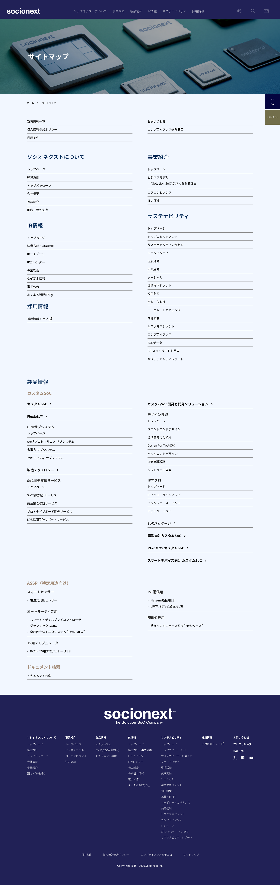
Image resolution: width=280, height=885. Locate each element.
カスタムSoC (37, 404)
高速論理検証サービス (42, 503)
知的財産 (154, 293)
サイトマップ (191, 854)
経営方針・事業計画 (40, 246)
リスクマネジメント (161, 326)
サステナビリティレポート (165, 359)
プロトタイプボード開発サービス (49, 511)
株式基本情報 (36, 278)
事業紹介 (119, 11)
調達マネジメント (160, 285)
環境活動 (154, 261)
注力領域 (154, 201)
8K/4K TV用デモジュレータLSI (50, 651)
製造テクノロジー (40, 470)
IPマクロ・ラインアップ (164, 495)
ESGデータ (155, 343)
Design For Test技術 (161, 445)
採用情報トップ (39, 319)
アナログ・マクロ (160, 511)
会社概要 (33, 193)
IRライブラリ (36, 254)
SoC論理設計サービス (42, 495)
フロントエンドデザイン (164, 429)
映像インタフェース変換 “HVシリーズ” (177, 625)
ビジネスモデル (158, 177)
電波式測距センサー (43, 600)
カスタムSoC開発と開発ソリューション (178, 404)
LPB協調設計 (156, 462)
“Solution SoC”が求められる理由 (173, 183)
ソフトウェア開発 (160, 470)
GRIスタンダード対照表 (164, 351)
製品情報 (136, 11)
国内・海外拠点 (37, 210)
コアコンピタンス (160, 192)
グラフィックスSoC (43, 625)
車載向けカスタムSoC (164, 535)
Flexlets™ (35, 416)
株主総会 (33, 270)
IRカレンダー (36, 262)
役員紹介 (33, 202)
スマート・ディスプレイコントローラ (55, 619)
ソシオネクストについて (90, 11)
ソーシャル (155, 277)
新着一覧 (238, 751)
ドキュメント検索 (39, 675)
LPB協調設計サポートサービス (48, 519)
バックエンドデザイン (163, 453)
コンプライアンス (159, 334)
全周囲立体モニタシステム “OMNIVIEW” (57, 632)
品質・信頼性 (157, 302)
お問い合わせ (157, 121)
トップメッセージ (39, 185)
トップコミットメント (163, 236)
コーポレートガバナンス (164, 310)
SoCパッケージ (159, 523)
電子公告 (33, 286)
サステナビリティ (174, 11)
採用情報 (198, 11)
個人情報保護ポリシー (42, 129)
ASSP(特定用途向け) (107, 750)
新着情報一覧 (36, 121)
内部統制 (154, 318)
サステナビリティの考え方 (165, 245)
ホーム (30, 102)
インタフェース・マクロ (164, 503)
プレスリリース (242, 744)
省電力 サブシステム (41, 449)
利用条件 (33, 138)
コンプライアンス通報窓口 (165, 129)
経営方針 (33, 177)
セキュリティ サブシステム (45, 458)
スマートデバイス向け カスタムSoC (175, 560)
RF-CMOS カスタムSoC (166, 548)
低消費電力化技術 (160, 437)
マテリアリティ (158, 253)
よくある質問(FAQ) (40, 295)
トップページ (36, 169)
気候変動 (154, 269)
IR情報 (152, 11)
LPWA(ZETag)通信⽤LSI (167, 606)
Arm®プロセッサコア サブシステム (50, 441)
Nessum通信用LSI (163, 600)
